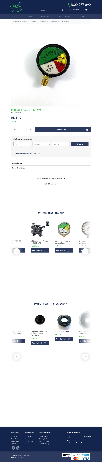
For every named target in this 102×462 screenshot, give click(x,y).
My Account (73, 10)
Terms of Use (43, 436)
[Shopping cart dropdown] (87, 10)
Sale (30, 16)
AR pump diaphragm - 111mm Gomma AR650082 (39, 334)
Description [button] (17, 163)
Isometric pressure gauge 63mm (62, 242)
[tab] (51, 163)
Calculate (79, 144)
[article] (40, 255)
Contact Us (83, 16)
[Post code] (60, 144)
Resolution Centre (15, 442)
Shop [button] (16, 16)
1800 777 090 (79, 5)
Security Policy (44, 444)
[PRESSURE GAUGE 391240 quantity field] (23, 129)
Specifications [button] (18, 168)
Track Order (15, 439)
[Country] (41, 144)
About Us (44, 16)
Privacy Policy (44, 439)
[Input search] (52, 10)
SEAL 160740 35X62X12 (64, 332)
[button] (51, 183)
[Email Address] (75, 437)
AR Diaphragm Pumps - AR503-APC (39, 242)
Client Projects (64, 16)
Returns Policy (44, 441)
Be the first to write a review (51, 184)
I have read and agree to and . (78, 442)
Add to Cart (72, 129)
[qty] (22, 144)
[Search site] (62, 10)
